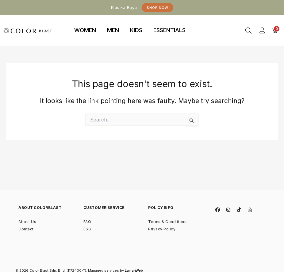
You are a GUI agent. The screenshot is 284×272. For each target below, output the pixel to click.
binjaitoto (202, 23)
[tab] (85, 30)
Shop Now (157, 8)
